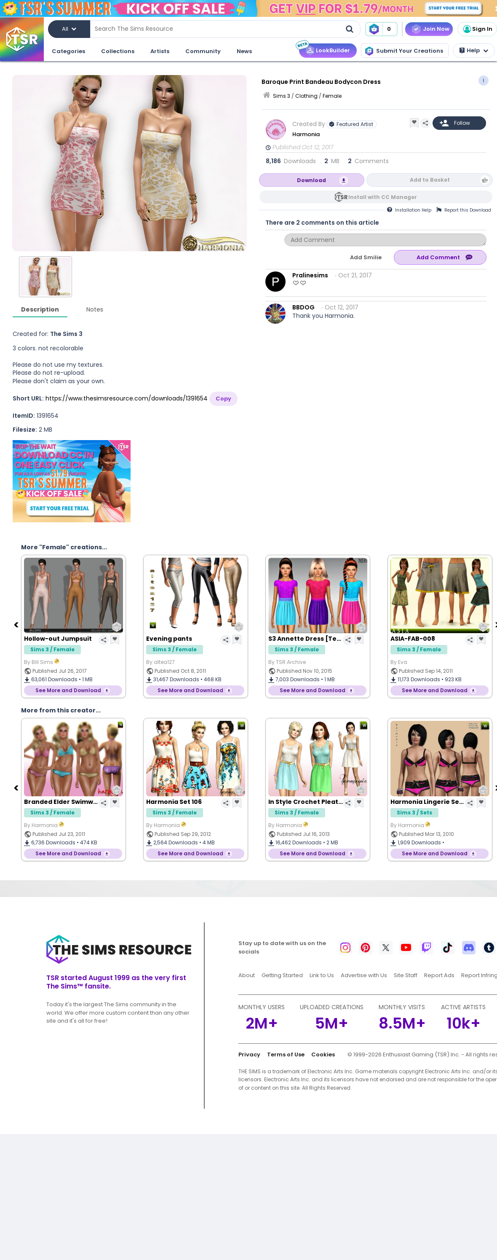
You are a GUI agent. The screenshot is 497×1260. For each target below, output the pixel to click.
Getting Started (282, 975)
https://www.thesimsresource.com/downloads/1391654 (126, 398)
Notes (94, 309)
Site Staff (405, 975)
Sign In (477, 29)
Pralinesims (310, 275)
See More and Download (68, 690)
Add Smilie (366, 257)
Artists (159, 51)
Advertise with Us (364, 975)
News (244, 51)
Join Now (436, 29)
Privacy (249, 1054)
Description (40, 309)
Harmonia (306, 134)
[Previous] (17, 624)
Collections (117, 51)
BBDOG (303, 307)
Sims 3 (281, 95)
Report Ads (439, 975)
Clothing (306, 95)
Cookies (323, 1054)
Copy (223, 399)
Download (311, 180)
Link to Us (322, 975)
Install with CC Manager (382, 197)
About (246, 975)
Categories (68, 51)
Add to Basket (430, 179)
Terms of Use (286, 1054)
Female (332, 95)
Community (203, 51)
